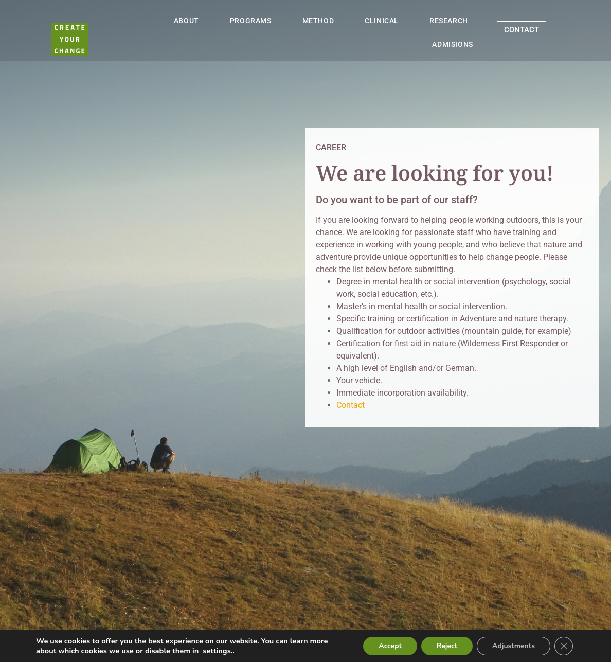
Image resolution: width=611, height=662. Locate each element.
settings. (217, 650)
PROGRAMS (251, 20)
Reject (447, 646)
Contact (350, 405)
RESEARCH (448, 20)
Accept (390, 646)
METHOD (318, 20)
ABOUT (186, 20)
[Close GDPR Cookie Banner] (563, 646)
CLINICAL (382, 20)
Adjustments (513, 646)
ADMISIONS (452, 44)
